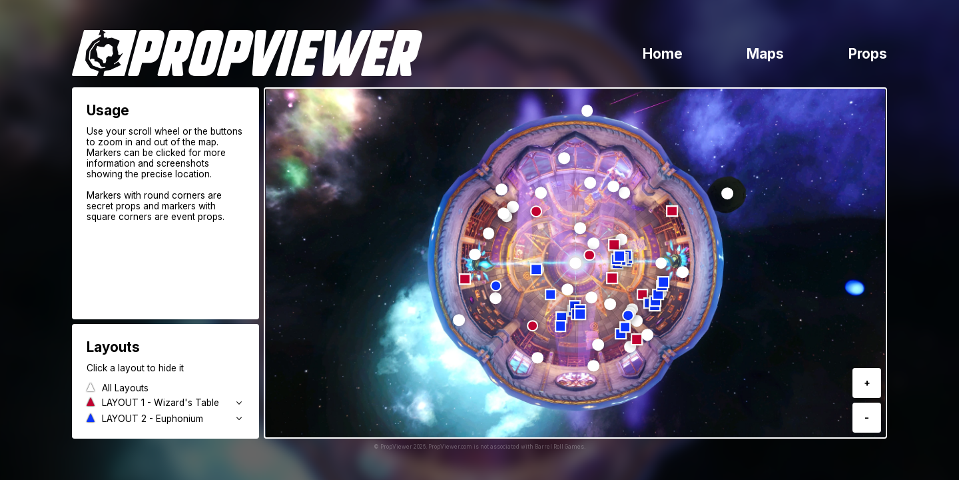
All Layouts (125, 388)
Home (663, 53)
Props (867, 53)
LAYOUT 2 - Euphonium (152, 418)
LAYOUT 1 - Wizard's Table (160, 402)
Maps (765, 53)
